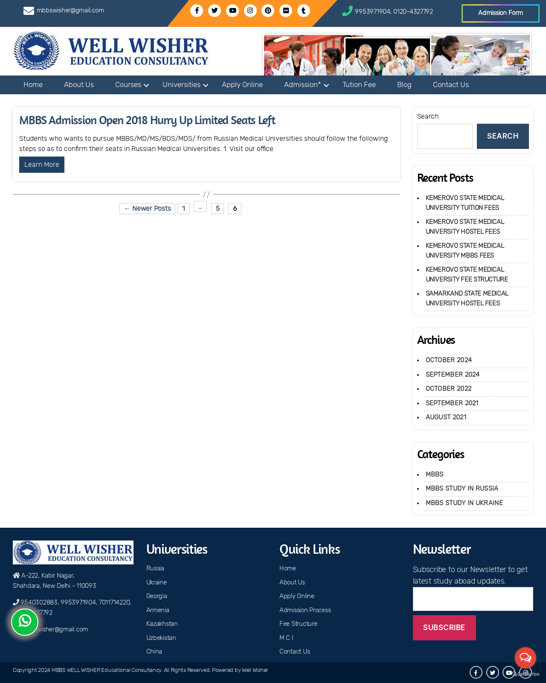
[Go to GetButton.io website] (525, 674)
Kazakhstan (162, 624)
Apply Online (242, 85)
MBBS (435, 474)
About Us (79, 85)
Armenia (157, 610)
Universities (181, 85)
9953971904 (372, 11)
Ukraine (156, 582)
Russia (155, 568)
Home (33, 85)
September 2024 (453, 374)
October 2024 (449, 360)
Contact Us (451, 85)
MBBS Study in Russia (462, 488)
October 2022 (449, 388)
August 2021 (446, 417)
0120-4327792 (413, 11)
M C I (286, 638)
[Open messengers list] (525, 657)
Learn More (41, 165)
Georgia (156, 596)
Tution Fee (359, 85)
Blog (404, 85)
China (154, 651)
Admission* (302, 85)
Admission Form (500, 13)
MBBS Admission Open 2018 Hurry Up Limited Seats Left (147, 120)
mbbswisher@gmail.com (70, 10)
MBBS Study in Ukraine (464, 503)
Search (428, 116)
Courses (128, 85)
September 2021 (452, 403)
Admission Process (305, 610)
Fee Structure (298, 624)
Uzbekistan (161, 638)
